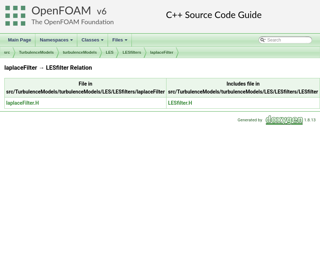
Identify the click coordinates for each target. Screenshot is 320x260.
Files (120, 42)
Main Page (19, 40)
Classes (93, 42)
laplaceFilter (161, 52)
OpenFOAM (61, 10)
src (7, 52)
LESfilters (131, 52)
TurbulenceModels (36, 52)
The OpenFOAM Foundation (72, 22)
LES (109, 52)
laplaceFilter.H (22, 103)
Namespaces (57, 42)
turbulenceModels (80, 52)
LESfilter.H (180, 103)
